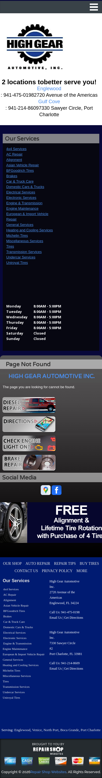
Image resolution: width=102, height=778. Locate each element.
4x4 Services (16, 149)
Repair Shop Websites (48, 772)
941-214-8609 (70, 663)
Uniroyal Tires (17, 263)
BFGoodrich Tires (20, 170)
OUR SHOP (12, 564)
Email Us (56, 618)
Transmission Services (24, 252)
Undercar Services (20, 257)
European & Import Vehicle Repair (24, 654)
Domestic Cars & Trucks (25, 187)
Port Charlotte (90, 730)
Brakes (11, 176)
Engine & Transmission (24, 203)
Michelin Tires (17, 236)
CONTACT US (26, 571)
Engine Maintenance (22, 208)
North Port (51, 730)
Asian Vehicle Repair (22, 165)
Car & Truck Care (19, 181)
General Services (19, 225)
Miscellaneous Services (24, 241)
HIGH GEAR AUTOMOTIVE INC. (51, 376)
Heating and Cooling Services (29, 230)
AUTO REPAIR (38, 564)
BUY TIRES (89, 564)
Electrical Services (20, 192)
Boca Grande (69, 730)
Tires (10, 246)
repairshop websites (48, 751)
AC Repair (14, 154)
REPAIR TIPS (65, 564)
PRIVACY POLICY (57, 571)
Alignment (14, 160)
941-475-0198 (70, 612)
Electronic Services (21, 198)
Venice (37, 730)
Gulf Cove (49, 101)
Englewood (22, 730)
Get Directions (73, 618)
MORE (81, 571)
